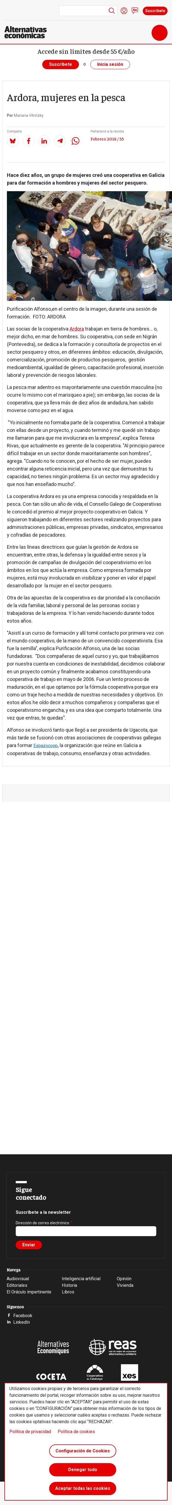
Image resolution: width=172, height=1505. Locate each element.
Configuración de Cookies (82, 1450)
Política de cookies (76, 1431)
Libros (68, 1292)
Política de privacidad (30, 1431)
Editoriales (17, 1285)
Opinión (124, 1278)
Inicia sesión (110, 64)
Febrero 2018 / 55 (107, 138)
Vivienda (125, 1285)
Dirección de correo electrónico (42, 1223)
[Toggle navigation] (160, 33)
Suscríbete (155, 11)
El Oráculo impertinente (29, 1292)
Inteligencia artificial (81, 1278)
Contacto (135, 10)
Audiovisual (18, 1278)
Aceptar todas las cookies (82, 1488)
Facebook (22, 1315)
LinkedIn (21, 1322)
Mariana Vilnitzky (29, 115)
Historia (69, 1285)
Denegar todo (82, 1469)
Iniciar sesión (124, 10)
